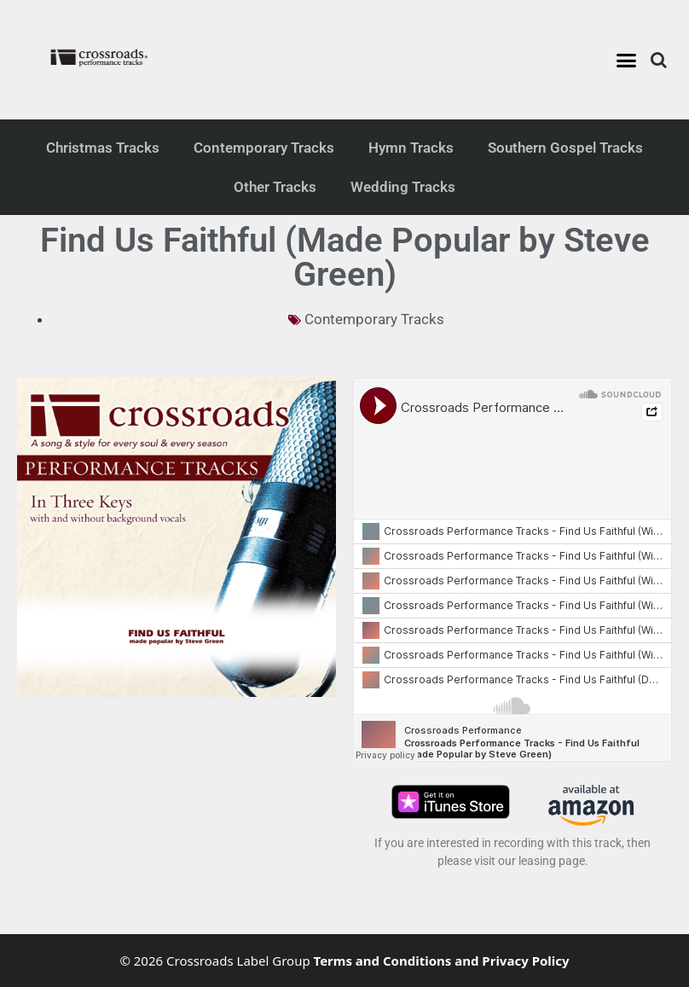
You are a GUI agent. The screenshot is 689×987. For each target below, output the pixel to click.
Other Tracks (275, 186)
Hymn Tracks (411, 147)
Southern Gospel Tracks (565, 147)
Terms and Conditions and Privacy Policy (442, 960)
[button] (626, 60)
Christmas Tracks (102, 147)
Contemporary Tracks (264, 147)
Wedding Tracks (402, 186)
